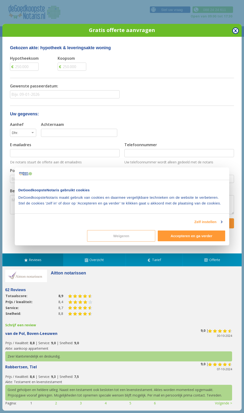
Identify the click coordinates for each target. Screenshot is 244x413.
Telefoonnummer (140, 144)
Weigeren (121, 236)
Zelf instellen (205, 222)
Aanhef (17, 124)
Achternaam (52, 124)
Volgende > (223, 403)
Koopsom (66, 58)
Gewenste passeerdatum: (34, 86)
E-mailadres (20, 144)
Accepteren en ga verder (191, 236)
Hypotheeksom (24, 58)
